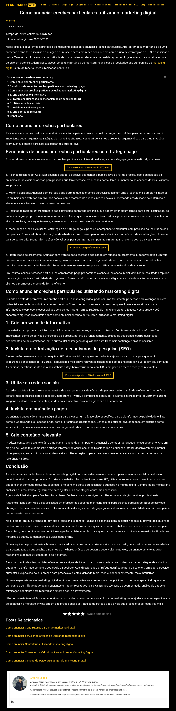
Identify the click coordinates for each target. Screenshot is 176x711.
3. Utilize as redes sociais (25, 103)
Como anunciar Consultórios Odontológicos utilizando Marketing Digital (49, 652)
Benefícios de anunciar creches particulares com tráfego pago (47, 86)
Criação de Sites (103, 5)
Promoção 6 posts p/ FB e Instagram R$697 (88, 375)
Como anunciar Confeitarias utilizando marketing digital (39, 644)
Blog (143, 5)
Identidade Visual (123, 5)
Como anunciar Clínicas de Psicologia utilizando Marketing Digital (46, 660)
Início (43, 5)
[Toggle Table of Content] (164, 77)
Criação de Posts (84, 5)
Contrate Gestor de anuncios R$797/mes (88, 167)
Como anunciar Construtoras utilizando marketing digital (40, 627)
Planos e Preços (156, 5)
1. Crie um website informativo (28, 94)
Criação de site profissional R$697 (88, 247)
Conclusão (16, 116)
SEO (136, 5)
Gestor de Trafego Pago (61, 5)
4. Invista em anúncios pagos (27, 107)
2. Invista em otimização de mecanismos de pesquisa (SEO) (45, 98)
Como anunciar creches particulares (32, 81)
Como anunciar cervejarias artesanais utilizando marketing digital (46, 636)
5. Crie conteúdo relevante (25, 111)
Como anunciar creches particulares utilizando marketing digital (48, 90)
